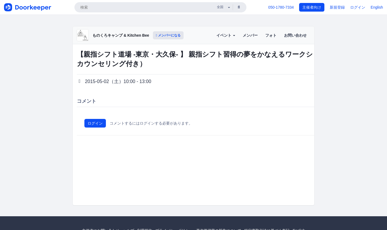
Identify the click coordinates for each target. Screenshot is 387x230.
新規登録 (337, 7)
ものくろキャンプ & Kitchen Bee (120, 35)
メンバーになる (168, 35)
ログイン (357, 7)
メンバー (250, 35)
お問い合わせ (295, 35)
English (377, 7)
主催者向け (311, 7)
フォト (271, 35)
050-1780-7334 (281, 7)
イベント (225, 35)
